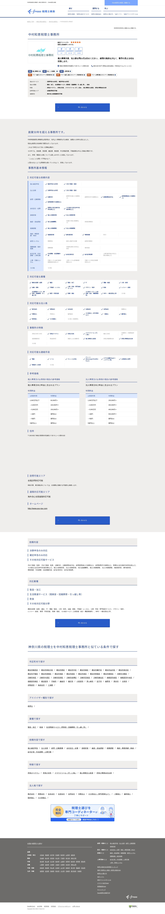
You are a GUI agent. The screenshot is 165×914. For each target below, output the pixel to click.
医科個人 (31, 798)
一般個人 (117, 794)
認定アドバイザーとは (131, 14)
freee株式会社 (31, 906)
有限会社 (41, 794)
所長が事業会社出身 (104, 773)
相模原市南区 (33, 681)
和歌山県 (73, 865)
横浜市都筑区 (108, 674)
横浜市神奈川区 (47, 670)
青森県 (47, 855)
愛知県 (83, 861)
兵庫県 (63, 865)
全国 (28, 852)
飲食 (41, 727)
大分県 (63, 871)
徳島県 (68, 868)
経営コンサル (131, 853)
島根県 (47, 868)
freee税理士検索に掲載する (121, 3)
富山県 (47, 861)
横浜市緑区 (71, 674)
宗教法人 (81, 794)
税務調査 (110, 748)
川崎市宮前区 (85, 678)
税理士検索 (71, 14)
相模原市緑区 (112, 678)
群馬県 (52, 858)
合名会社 (51, 794)
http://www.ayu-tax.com (37, 508)
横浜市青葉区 (95, 674)
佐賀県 (47, 871)
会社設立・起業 (72, 748)
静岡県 (78, 861)
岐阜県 (73, 861)
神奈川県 (73, 858)
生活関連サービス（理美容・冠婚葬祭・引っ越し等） (66, 727)
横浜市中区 (72, 670)
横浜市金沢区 (110, 670)
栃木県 (47, 858)
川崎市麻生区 (98, 678)
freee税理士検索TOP (103, 893)
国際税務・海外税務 (116, 856)
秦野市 (107, 681)
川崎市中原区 (45, 678)
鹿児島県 (73, 871)
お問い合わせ (76, 906)
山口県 (63, 868)
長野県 (68, 861)
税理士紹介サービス (83, 14)
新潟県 (42, 861)
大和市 (124, 681)
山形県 (68, 855)
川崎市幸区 (32, 678)
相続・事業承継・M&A (125, 748)
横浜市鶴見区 (33, 670)
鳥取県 (42, 868)
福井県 (57, 861)
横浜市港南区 (46, 674)
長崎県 (52, 871)
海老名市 (41, 685)
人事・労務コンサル (116, 862)
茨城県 (42, 858)
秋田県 (63, 855)
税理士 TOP (30, 21)
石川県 (52, 861)
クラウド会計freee (103, 883)
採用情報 (46, 906)
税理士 (30, 706)
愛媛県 (78, 868)
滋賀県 (47, 865)
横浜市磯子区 (97, 670)
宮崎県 (68, 871)
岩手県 (52, 855)
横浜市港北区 (124, 670)
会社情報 (39, 906)
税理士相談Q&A (96, 14)
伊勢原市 (31, 685)
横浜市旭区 (59, 674)
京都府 (52, 865)
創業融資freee (101, 886)
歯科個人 (127, 794)
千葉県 (63, 858)
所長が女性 (47, 773)
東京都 (68, 858)
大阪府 (57, 865)
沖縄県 (79, 871)
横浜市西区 (60, 670)
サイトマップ (101, 889)
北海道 (42, 855)
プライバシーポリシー (64, 906)
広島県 (57, 868)
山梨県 (63, 861)
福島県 (73, 855)
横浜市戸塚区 (33, 674)
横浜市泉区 (82, 674)
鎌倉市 (62, 681)
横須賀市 (44, 681)
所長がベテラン (34, 773)
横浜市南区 (84, 670)
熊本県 (57, 871)
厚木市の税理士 (53, 21)
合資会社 (61, 794)
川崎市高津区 (58, 678)
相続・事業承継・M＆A (128, 850)
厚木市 (116, 681)
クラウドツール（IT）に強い (65, 773)
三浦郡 (50, 685)
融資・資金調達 (98, 748)
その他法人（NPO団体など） (99, 794)
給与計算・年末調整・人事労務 (39, 752)
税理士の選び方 (108, 14)
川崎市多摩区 (72, 678)
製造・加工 (32, 727)
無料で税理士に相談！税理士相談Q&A (109, 870)
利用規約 (53, 906)
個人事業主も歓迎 (86, 773)
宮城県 (57, 855)
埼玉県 (57, 858)
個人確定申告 (33, 748)
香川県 (73, 868)
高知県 (83, 868)
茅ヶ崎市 (90, 681)
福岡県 (42, 871)
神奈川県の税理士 (41, 21)
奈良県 (68, 865)
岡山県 (52, 868)
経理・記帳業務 (57, 748)
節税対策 (85, 748)
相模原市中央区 (126, 678)
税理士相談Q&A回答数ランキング (107, 867)
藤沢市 (70, 681)
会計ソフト (118, 14)
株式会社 (31, 794)
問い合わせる (82, 107)
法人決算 (44, 748)
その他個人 (42, 798)
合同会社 (71, 794)
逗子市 (99, 681)
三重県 (42, 865)
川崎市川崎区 (122, 674)
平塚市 (53, 681)
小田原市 (80, 681)
